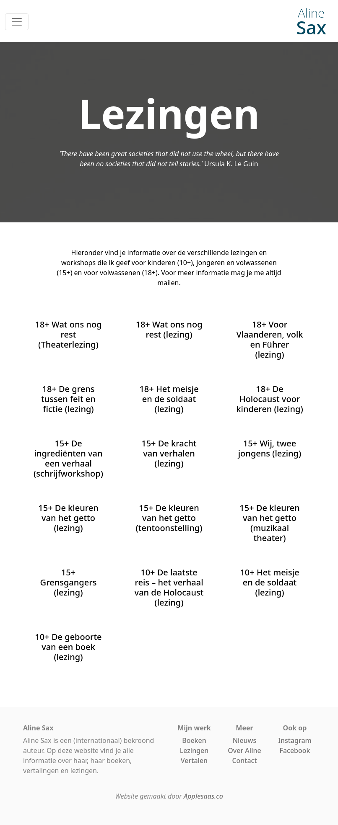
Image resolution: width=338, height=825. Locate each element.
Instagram (294, 740)
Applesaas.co (203, 796)
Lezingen (194, 750)
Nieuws (245, 740)
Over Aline (244, 750)
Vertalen (194, 760)
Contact (244, 760)
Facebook (294, 750)
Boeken (194, 740)
